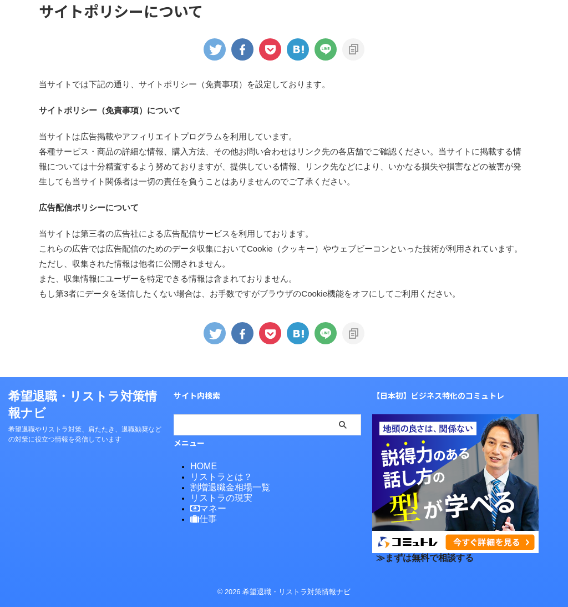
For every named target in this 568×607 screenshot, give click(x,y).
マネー (205, 506)
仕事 (201, 516)
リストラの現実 (215, 496)
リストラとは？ (215, 476)
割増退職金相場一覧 (222, 486)
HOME (201, 466)
